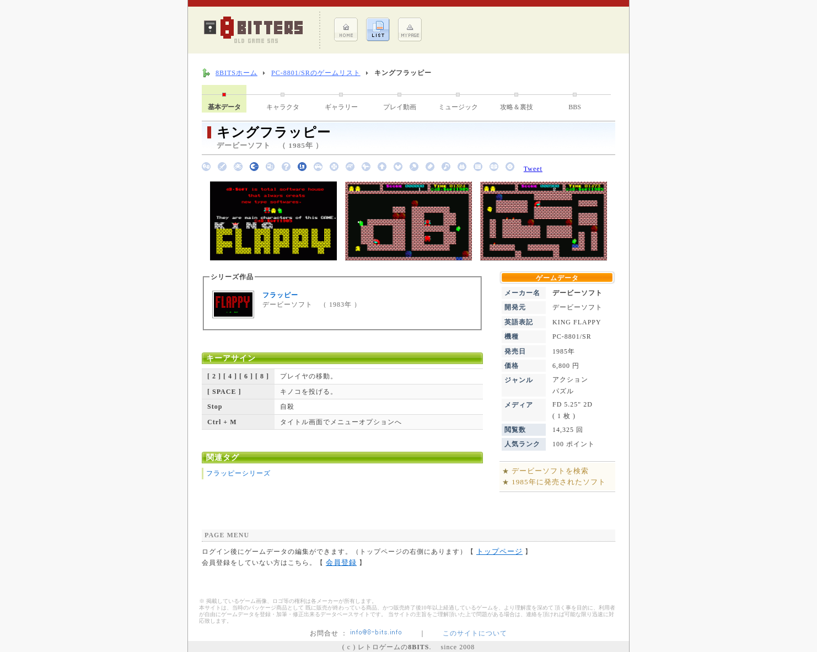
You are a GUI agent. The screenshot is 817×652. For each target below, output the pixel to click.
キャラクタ (282, 107)
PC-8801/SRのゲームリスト (316, 73)
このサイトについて (475, 633)
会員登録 (341, 562)
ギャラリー (341, 107)
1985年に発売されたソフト (559, 482)
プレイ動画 (399, 107)
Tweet (533, 169)
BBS (574, 107)
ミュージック (458, 107)
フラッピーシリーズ (238, 473)
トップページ (499, 551)
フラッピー (280, 295)
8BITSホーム (236, 73)
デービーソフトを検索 (550, 471)
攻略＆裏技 (516, 107)
